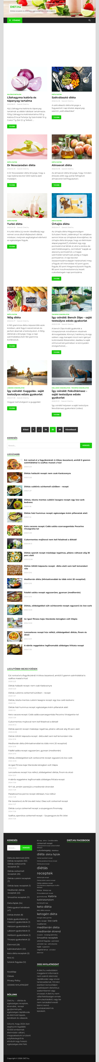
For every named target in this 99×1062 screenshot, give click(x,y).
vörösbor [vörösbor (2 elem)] (52, 950)
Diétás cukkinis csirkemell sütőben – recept (46, 486)
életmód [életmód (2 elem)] (40, 953)
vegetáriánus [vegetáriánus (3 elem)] (42, 950)
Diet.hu (26, 104)
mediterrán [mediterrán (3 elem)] (41, 924)
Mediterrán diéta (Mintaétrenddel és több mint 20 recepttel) (54, 579)
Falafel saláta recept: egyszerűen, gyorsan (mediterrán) (52, 592)
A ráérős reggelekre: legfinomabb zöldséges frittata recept (54, 645)
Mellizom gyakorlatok (61, 388)
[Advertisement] (50, 45)
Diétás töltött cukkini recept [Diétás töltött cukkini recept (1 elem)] (46, 880)
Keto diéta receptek (17, 953)
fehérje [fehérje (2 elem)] (39, 890)
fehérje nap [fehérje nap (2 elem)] (47, 890)
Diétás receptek (15, 861)
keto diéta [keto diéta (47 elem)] (44, 906)
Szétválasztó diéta (64, 97)
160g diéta (14, 317)
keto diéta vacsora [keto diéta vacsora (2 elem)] (43, 910)
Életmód (11, 944)
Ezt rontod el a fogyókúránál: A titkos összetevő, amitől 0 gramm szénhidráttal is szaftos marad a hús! (57, 461)
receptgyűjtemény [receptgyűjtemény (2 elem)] (51, 935)
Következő (70, 429)
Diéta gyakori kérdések (18, 907)
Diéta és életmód (15, 858)
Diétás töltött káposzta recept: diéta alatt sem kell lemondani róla (40, 736)
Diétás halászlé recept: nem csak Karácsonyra (47, 473)
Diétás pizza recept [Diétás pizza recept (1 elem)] (43, 864)
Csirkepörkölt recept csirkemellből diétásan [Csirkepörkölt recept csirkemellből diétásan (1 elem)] (48, 846)
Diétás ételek (13, 915)
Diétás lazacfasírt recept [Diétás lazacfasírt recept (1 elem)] (44, 858)
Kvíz (9, 958)
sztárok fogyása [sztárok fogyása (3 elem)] (43, 941)
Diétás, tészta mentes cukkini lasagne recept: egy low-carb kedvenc (41, 700)
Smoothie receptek (17, 897)
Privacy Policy (13, 980)
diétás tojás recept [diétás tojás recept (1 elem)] (43, 877)
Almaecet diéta (62, 165)
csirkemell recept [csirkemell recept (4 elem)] (44, 843)
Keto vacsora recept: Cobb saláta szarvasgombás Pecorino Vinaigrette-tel (43, 714)
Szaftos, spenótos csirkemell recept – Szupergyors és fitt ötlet (38, 815)
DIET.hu (15, 6)
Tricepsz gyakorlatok (60, 314)
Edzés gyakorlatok (16, 919)
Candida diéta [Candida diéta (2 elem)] (53, 840)
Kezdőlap (11, 972)
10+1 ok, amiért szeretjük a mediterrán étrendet (31, 787)
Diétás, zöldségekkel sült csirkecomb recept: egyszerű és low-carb (58, 606)
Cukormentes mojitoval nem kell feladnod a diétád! (50, 539)
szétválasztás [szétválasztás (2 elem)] (52, 944)
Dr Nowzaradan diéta (21, 165)
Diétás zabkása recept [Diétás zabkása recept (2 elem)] (45, 883)
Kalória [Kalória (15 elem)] (52, 896)
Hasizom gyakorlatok (17, 922)
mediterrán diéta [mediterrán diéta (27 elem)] (48, 927)
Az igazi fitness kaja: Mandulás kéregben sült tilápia (50, 619)
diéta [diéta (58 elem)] (41, 854)
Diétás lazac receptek (18, 885)
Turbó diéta (14, 223)
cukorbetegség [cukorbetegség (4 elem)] (44, 850)
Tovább (11, 125)
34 (46, 429)
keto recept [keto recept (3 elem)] (42, 921)
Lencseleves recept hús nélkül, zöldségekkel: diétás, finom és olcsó (40, 772)
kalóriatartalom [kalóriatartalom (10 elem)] (45, 899)
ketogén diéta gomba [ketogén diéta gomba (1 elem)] (44, 918)
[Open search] (89, 20)
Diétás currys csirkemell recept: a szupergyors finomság (35, 808)
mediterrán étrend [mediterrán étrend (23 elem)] (49, 931)
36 (60, 429)
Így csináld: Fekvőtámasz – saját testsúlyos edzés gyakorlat (69, 394)
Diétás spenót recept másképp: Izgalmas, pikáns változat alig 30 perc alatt (44, 729)
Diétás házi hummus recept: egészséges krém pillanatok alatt (55, 513)
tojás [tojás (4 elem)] (39, 947)
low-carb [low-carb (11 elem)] (52, 920)
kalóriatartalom (14, 94)
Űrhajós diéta (61, 223)
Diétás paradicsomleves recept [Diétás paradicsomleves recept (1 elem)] (47, 861)
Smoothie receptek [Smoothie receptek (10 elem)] (47, 937)
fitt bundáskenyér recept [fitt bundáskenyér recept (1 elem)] (45, 893)
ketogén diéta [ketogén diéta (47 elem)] (47, 914)
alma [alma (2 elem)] (45, 840)
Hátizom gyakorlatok (17, 926)
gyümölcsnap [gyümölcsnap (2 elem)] (42, 896)
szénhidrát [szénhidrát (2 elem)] (55, 941)
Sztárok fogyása (14, 962)
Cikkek (10, 976)
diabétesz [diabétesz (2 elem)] (55, 850)
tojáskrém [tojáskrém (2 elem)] (46, 947)
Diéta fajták (57, 94)
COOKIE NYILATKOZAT (17, 985)
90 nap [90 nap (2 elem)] (39, 840)
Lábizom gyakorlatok (15, 388)
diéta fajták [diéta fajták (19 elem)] (53, 854)
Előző (25, 429)
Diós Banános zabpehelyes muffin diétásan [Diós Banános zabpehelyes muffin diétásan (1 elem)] (48, 886)
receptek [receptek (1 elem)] (40, 935)
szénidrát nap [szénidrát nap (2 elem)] (42, 944)
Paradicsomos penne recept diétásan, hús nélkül (31, 794)
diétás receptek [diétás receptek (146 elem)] (45, 870)
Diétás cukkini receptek (19, 878)
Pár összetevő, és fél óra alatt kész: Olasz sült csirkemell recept (38, 801)
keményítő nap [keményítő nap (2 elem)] (42, 903)
